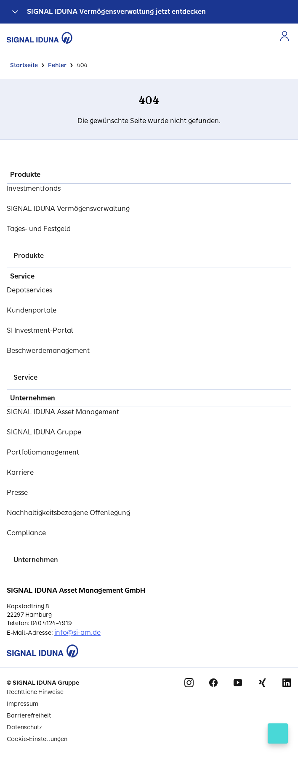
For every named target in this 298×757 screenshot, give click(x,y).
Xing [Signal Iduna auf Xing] (262, 682)
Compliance (26, 533)
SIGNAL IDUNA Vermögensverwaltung (68, 209)
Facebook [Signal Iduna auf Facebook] (213, 682)
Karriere (20, 472)
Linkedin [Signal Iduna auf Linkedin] (286, 682)
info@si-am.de (77, 632)
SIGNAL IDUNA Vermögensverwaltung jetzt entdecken (116, 12)
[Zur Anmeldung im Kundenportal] (284, 36)
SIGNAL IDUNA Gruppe (44, 432)
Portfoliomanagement (43, 452)
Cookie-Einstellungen (37, 739)
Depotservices (29, 290)
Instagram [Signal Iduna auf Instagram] (189, 682)
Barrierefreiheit (29, 715)
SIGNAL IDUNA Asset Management (63, 412)
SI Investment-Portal (40, 330)
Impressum (22, 703)
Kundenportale (31, 310)
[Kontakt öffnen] (278, 733)
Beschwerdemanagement (48, 351)
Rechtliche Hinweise (35, 692)
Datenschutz (24, 727)
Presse (17, 493)
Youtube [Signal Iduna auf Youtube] (237, 682)
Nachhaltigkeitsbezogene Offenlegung (68, 513)
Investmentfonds (34, 188)
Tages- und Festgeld (39, 229)
